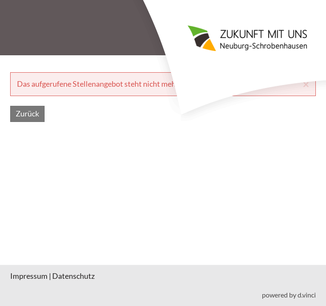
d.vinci (307, 295)
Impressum (29, 275)
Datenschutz (73, 275)
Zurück (27, 113)
